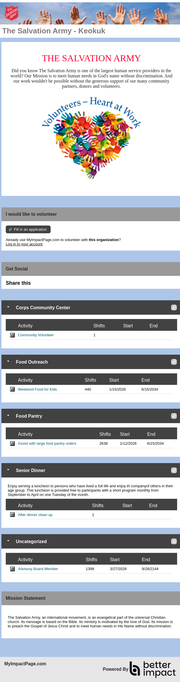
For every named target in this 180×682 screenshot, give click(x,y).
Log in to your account (24, 244)
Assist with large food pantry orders (47, 443)
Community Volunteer (36, 335)
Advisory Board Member (38, 569)
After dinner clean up (35, 515)
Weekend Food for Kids (37, 389)
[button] (174, 307)
